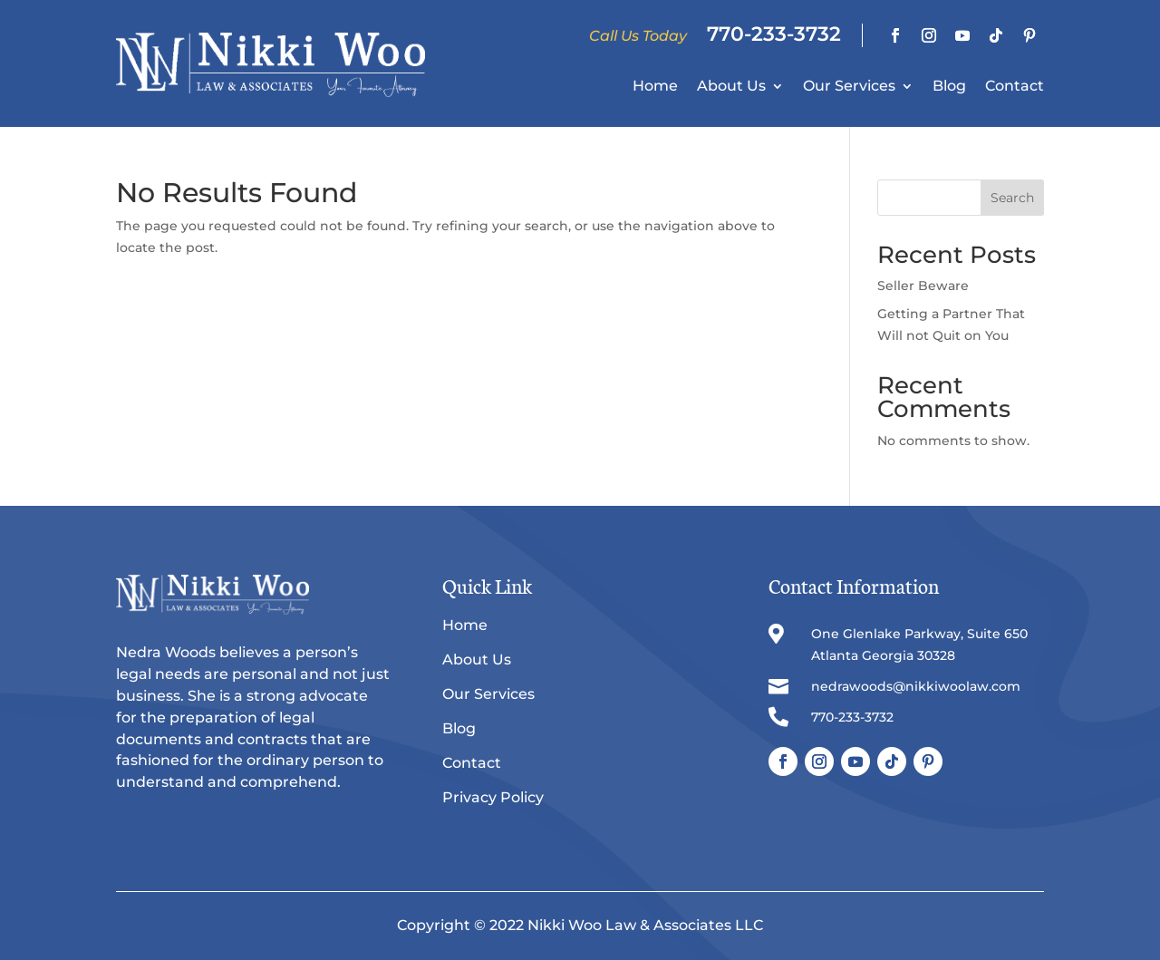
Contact (1014, 87)
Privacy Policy (493, 797)
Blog (949, 87)
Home (655, 87)
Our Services (849, 87)
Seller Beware (923, 285)
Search (1012, 197)
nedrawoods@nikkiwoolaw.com (915, 686)
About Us (731, 87)
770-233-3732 (774, 33)
